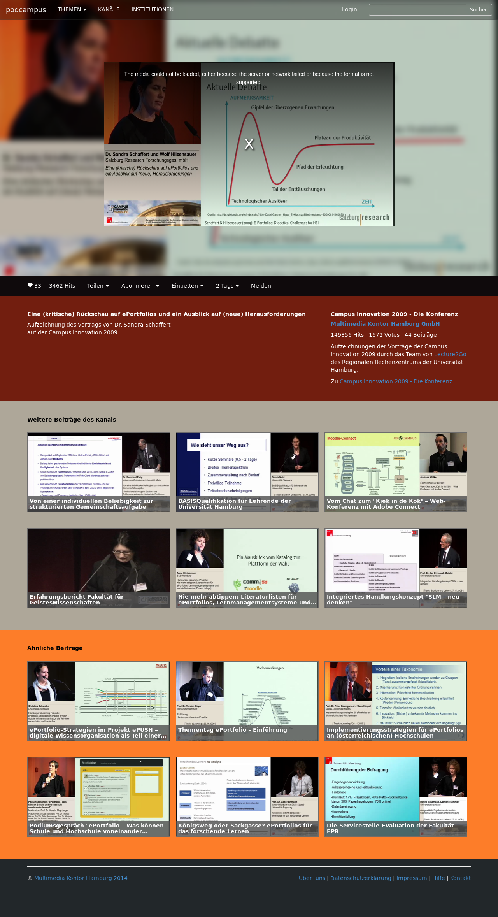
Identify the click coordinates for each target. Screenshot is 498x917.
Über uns (312, 878)
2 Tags (227, 286)
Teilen (98, 286)
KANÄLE (109, 9)
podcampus (26, 9)
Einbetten (187, 286)
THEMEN (72, 9)
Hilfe (438, 878)
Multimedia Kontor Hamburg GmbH (385, 324)
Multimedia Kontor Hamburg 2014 (81, 878)
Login (349, 9)
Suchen (479, 9)
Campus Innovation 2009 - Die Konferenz (396, 381)
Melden (261, 286)
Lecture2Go (450, 354)
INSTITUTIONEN (153, 9)
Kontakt (460, 878)
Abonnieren (140, 286)
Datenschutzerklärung (360, 878)
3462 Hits (62, 286)
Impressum (411, 878)
